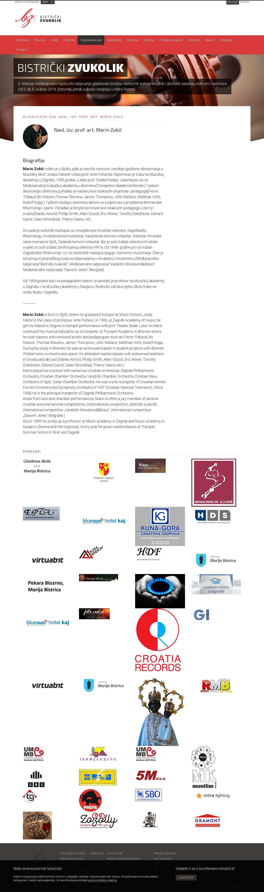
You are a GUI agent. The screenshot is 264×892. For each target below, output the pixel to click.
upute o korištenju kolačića (102, 880)
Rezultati (194, 40)
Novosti (40, 40)
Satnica (149, 40)
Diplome (132, 40)
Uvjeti (54, 40)
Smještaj (225, 40)
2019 (45, 2)
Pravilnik (69, 40)
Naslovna (22, 40)
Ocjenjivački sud (90, 40)
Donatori (22, 49)
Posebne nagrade (171, 40)
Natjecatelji (114, 40)
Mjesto (209, 40)
